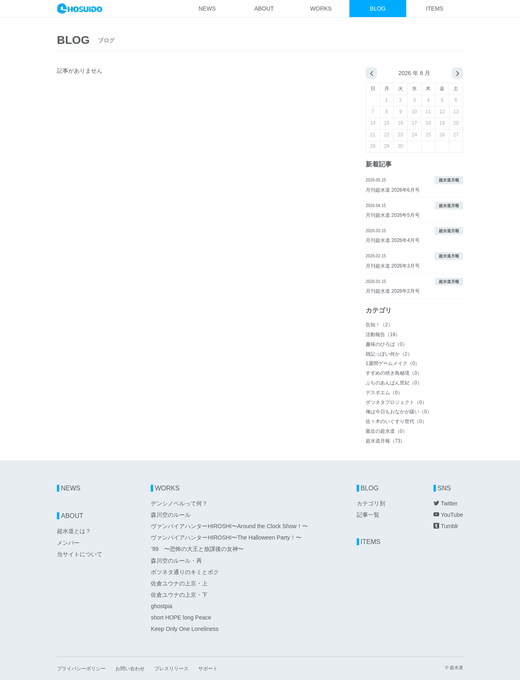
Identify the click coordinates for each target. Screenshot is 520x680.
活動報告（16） (383, 334)
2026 (405, 73)
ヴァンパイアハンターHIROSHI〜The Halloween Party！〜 (226, 537)
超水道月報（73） (385, 441)
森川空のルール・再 (176, 560)
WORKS (321, 8)
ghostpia (161, 606)
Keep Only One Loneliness (185, 629)
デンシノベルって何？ (179, 503)
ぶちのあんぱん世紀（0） (394, 383)
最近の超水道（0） (386, 431)
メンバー (68, 543)
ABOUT (264, 8)
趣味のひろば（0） (386, 344)
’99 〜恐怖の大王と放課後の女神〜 (197, 549)
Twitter (445, 503)
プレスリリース (171, 668)
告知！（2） (379, 325)
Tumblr (445, 526)
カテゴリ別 (371, 503)
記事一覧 (368, 515)
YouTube (448, 515)
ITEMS (435, 8)
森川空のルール (171, 515)
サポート (208, 668)
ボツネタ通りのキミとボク (185, 572)
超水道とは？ (74, 531)
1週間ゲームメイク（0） (393, 363)
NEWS (207, 8)
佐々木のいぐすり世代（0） (396, 421)
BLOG (378, 8)
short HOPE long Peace (181, 617)
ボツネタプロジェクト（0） (396, 402)
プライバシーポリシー (81, 668)
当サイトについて (79, 554)
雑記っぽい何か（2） (389, 354)
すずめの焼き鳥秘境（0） (394, 373)
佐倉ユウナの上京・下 (179, 594)
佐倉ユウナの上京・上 (179, 583)
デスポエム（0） (384, 392)
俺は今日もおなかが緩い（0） (399, 411)
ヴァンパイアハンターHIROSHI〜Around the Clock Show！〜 (229, 526)
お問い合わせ (130, 668)
